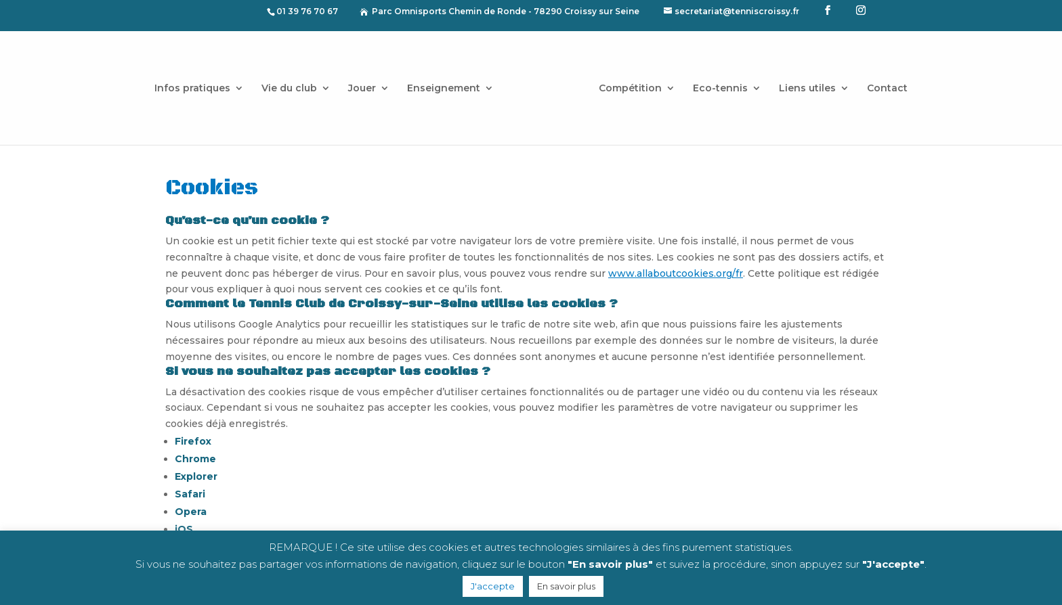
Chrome (195, 459)
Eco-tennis (715, 84)
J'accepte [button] (493, 586)
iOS (184, 529)
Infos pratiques (197, 84)
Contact (882, 84)
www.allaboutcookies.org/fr (675, 273)
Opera (191, 512)
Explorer (196, 476)
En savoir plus (566, 586)
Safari (190, 494)
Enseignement (448, 84)
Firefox (193, 441)
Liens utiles (802, 84)
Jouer (367, 84)
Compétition (625, 84)
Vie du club (294, 84)
